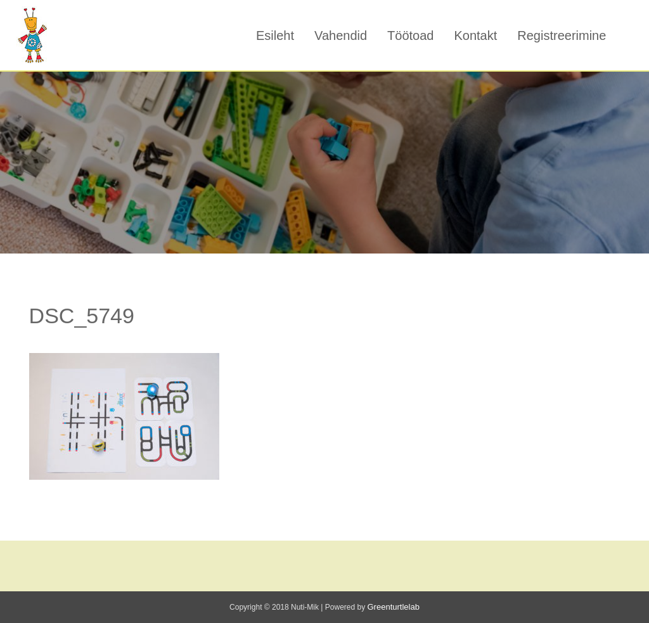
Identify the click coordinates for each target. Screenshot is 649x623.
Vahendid (340, 35)
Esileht (275, 35)
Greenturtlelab (394, 607)
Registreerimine (561, 35)
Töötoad (410, 35)
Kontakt (475, 35)
